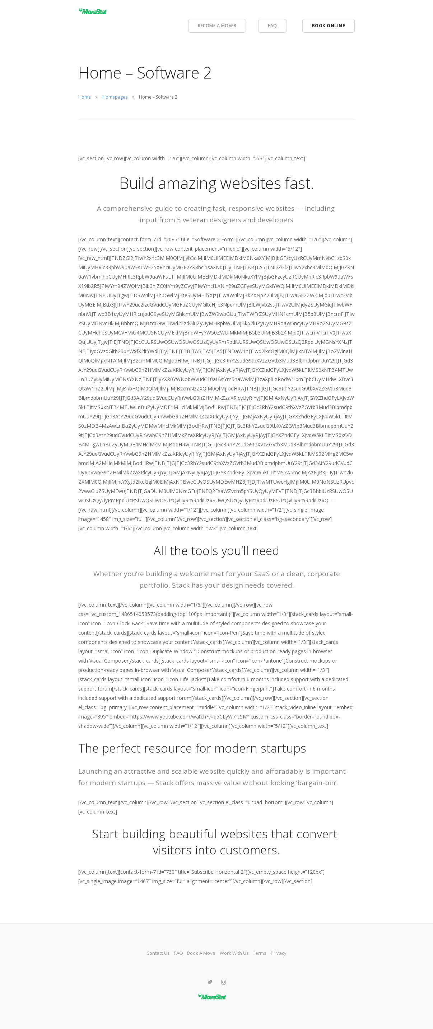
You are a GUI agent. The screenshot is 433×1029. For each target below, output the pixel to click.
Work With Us (240, 952)
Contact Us (137, 952)
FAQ (272, 26)
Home (84, 97)
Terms (274, 952)
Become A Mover (217, 26)
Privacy (301, 952)
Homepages (114, 97)
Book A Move (198, 952)
